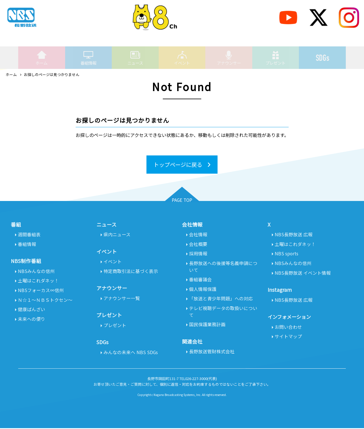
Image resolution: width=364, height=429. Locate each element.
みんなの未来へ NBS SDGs (131, 353)
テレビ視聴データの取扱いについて (223, 312)
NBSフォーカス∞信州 (41, 291)
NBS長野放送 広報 (294, 234)
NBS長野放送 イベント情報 (303, 273)
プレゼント (276, 58)
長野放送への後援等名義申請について (223, 267)
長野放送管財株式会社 (212, 353)
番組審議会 (200, 280)
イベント (182, 58)
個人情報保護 (202, 289)
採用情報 (198, 254)
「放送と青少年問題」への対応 (221, 299)
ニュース (135, 58)
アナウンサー (229, 58)
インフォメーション (290, 317)
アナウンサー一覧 (122, 298)
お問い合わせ (288, 327)
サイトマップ (288, 337)
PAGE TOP (182, 200)
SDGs (322, 55)
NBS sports (287, 254)
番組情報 (88, 58)
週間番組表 (29, 234)
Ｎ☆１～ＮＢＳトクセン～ (45, 300)
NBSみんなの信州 (36, 271)
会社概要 (198, 244)
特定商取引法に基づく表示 (131, 271)
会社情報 (198, 234)
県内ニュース (117, 234)
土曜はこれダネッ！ (38, 281)
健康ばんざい (31, 310)
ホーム (41, 58)
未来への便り (31, 320)
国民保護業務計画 (207, 325)
